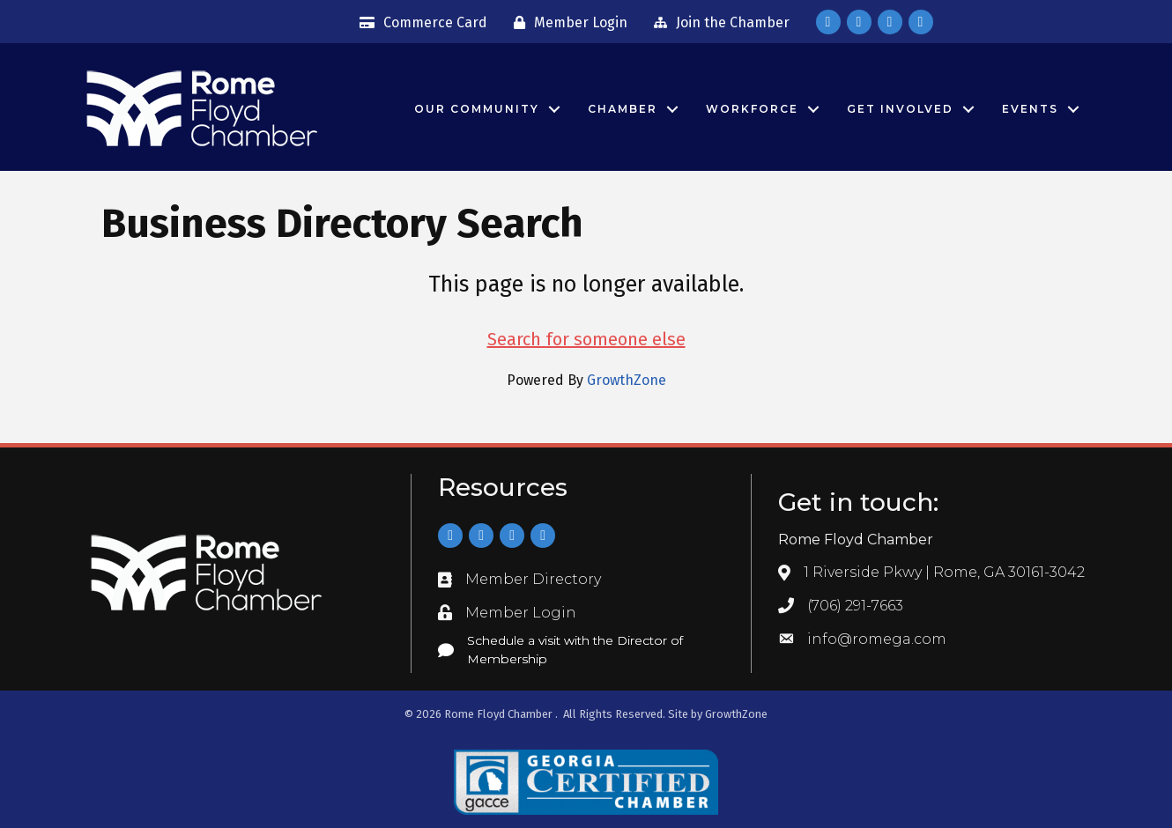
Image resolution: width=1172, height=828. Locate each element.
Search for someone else (586, 339)
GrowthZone (626, 380)
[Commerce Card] (419, 22)
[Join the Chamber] (717, 22)
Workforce (752, 108)
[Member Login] (566, 22)
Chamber (622, 108)
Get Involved (900, 108)
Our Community (476, 108)
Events (1030, 108)
